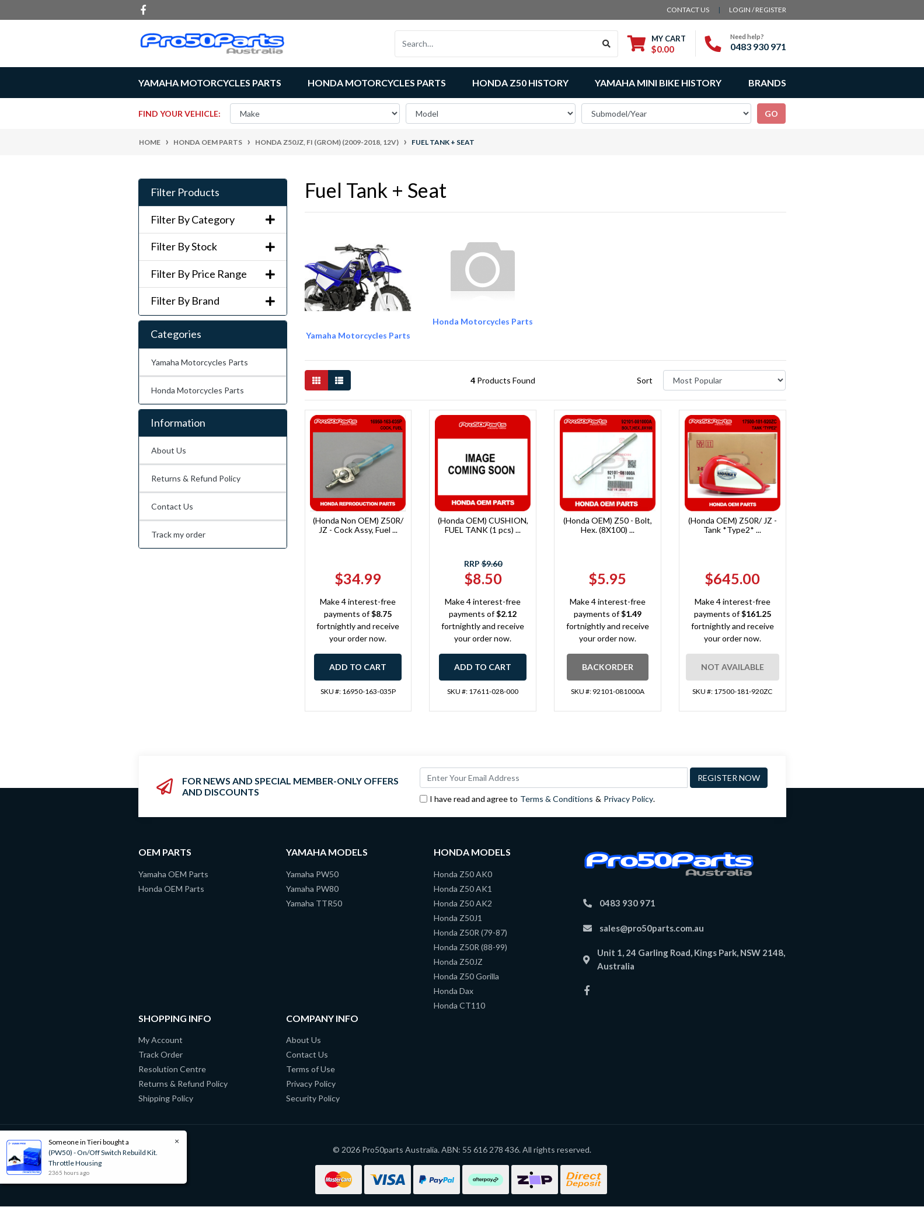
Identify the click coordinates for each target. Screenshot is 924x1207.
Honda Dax (453, 991)
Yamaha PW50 (312, 874)
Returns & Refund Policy (195, 478)
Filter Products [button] (185, 192)
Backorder (607, 667)
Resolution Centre (172, 1069)
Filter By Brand (213, 301)
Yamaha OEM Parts (173, 874)
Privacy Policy (628, 799)
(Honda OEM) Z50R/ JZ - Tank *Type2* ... (732, 525)
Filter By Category (213, 220)
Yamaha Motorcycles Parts (199, 362)
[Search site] (606, 43)
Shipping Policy (165, 1098)
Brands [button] (767, 82)
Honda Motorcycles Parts (197, 390)
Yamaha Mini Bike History (658, 82)
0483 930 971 (758, 46)
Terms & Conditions (556, 799)
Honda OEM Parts (171, 889)
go (771, 113)
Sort (645, 380)
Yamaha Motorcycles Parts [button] (209, 82)
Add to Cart (357, 667)
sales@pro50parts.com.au (651, 928)
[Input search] (495, 43)
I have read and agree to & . (537, 799)
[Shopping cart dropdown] (656, 43)
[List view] (339, 380)
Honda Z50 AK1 (463, 889)
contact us (688, 9)
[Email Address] (554, 778)
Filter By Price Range (213, 274)
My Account (160, 1040)
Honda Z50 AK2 (463, 903)
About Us (168, 450)
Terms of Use (310, 1069)
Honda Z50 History (520, 82)
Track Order (160, 1054)
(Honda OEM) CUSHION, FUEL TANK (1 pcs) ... (483, 525)
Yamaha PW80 (312, 889)
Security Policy (313, 1098)
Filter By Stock (213, 246)
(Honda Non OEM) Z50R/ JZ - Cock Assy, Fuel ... (358, 525)
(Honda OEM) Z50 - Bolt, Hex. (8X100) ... (607, 525)
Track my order (178, 534)
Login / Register (757, 9)
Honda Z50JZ (458, 962)
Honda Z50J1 (458, 918)
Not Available (732, 667)
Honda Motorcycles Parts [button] (377, 82)
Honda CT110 (459, 1005)
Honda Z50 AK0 (463, 874)
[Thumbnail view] (316, 380)
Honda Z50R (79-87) (470, 932)
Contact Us (172, 506)
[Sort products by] (724, 380)
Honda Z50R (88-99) (470, 947)
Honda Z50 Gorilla (466, 976)
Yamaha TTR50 (314, 903)
